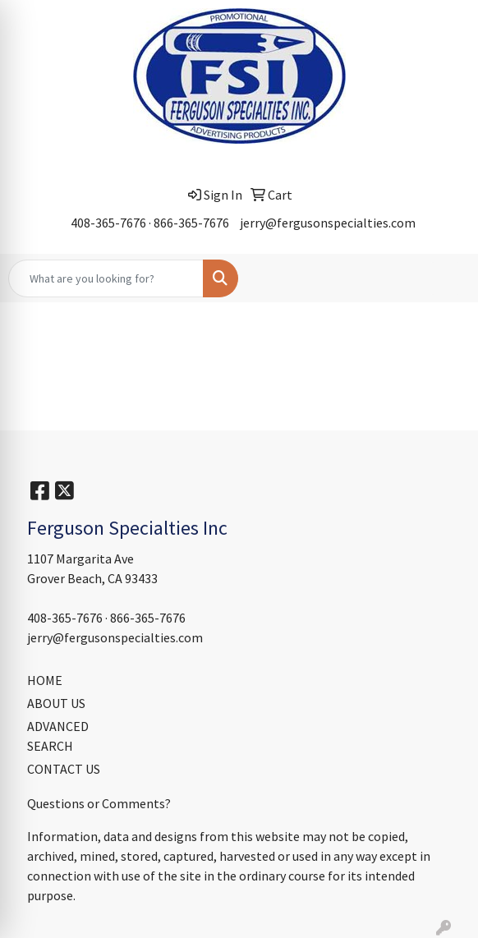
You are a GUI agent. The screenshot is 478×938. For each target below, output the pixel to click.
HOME (44, 680)
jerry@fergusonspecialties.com (328, 222)
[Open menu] (445, 278)
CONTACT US (63, 769)
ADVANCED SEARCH (58, 736)
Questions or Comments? (99, 803)
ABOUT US (56, 703)
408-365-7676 (108, 222)
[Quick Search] (106, 278)
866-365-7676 (191, 222)
